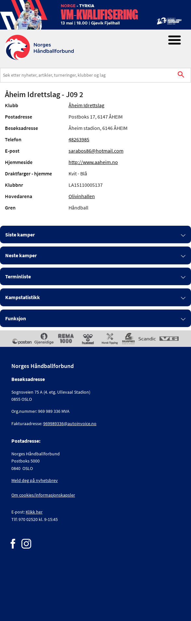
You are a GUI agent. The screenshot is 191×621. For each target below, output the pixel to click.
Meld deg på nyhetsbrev (34, 480)
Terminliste (18, 276)
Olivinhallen (82, 196)
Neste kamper (21, 255)
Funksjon (15, 318)
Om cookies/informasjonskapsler (43, 495)
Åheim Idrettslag (86, 105)
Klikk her (34, 512)
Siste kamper (20, 234)
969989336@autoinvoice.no (69, 423)
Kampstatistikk (22, 297)
